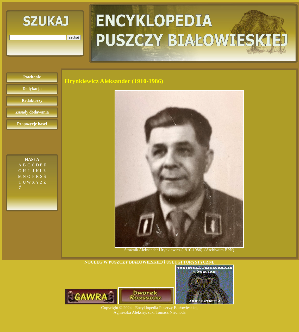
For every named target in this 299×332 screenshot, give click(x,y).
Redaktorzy (32, 100)
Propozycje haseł (32, 124)
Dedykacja (32, 88)
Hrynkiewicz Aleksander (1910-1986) (114, 81)
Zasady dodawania (32, 112)
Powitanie (32, 77)
